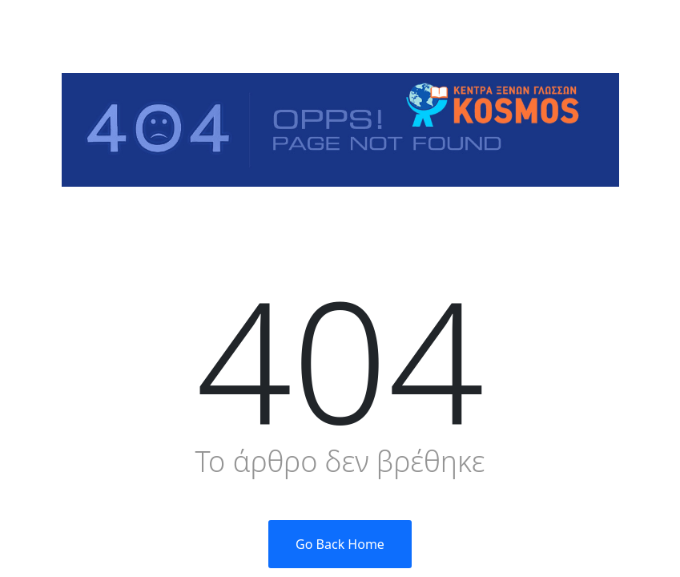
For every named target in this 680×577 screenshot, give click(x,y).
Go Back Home (340, 544)
